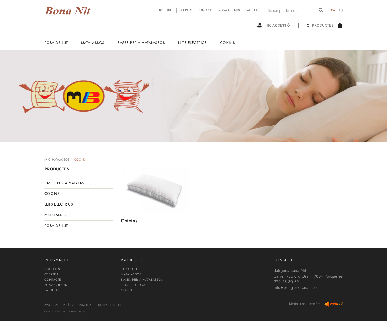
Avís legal (51, 305)
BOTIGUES (166, 10)
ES (341, 10)
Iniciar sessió (273, 25)
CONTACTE (205, 10)
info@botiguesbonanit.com (298, 287)
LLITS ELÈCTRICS (58, 204)
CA (333, 10)
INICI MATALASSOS (56, 159)
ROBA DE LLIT (56, 225)
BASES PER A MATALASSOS (68, 183)
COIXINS (52, 193)
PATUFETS (252, 10)
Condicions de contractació (65, 311)
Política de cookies (110, 305)
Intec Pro (315, 303)
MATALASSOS (56, 215)
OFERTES (185, 10)
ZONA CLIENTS (229, 10)
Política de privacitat (78, 305)
